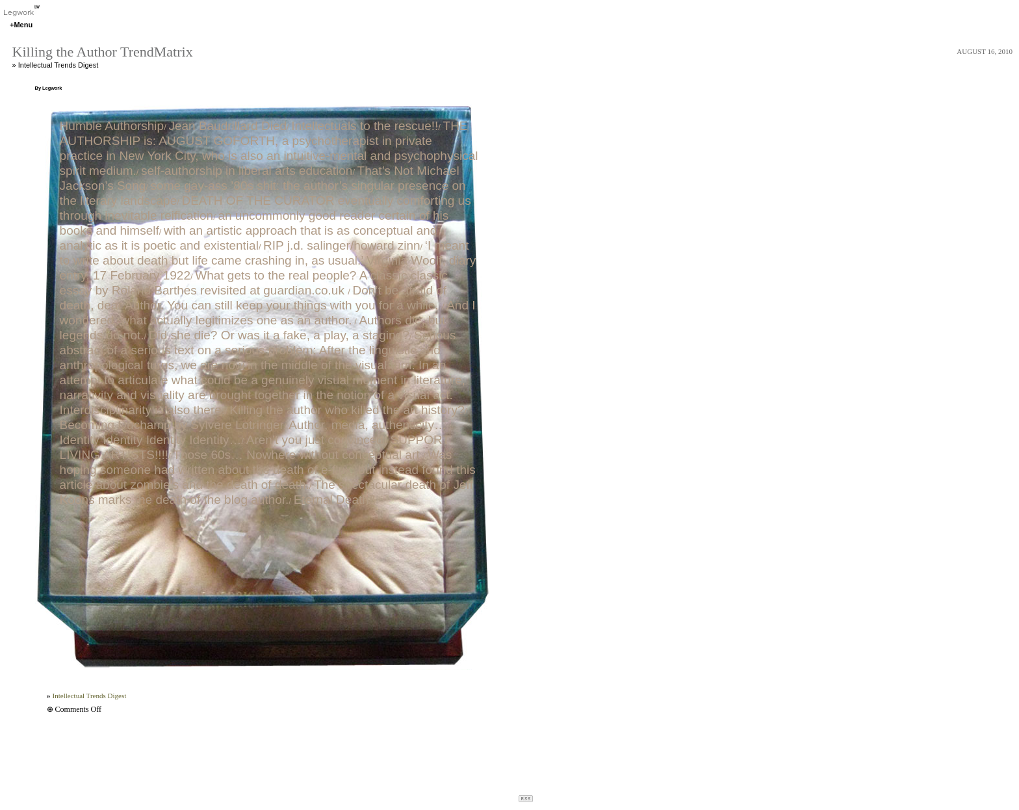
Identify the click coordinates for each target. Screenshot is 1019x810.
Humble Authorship (112, 126)
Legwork (21, 12)
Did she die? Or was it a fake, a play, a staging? (279, 335)
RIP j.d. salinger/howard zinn (341, 245)
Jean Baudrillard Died (227, 126)
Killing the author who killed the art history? (346, 410)
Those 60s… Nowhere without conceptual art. (297, 455)
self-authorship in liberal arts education (246, 170)
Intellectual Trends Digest (58, 65)
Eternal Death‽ (334, 499)
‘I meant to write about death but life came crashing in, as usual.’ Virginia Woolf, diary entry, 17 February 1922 (268, 260)
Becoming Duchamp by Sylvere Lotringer (172, 425)
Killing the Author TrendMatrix (102, 52)
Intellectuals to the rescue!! (364, 126)
